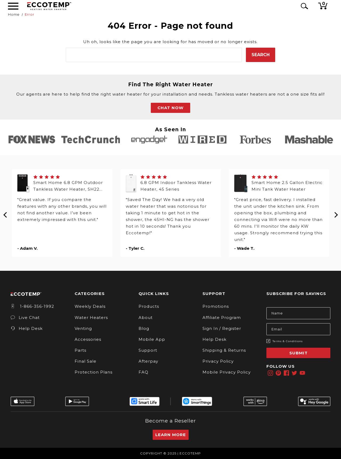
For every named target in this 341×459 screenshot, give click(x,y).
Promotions (215, 306)
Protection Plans (93, 372)
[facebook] (286, 373)
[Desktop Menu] (13, 6)
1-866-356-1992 (32, 306)
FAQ (143, 372)
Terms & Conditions (288, 341)
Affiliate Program (221, 317)
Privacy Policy (218, 361)
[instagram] (270, 373)
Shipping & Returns (224, 350)
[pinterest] (278, 373)
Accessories (88, 339)
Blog (144, 328)
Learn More (170, 434)
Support (148, 350)
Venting (83, 328)
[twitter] (294, 373)
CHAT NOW (170, 107)
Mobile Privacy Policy (226, 372)
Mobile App (152, 339)
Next (336, 213)
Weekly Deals (90, 306)
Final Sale (85, 361)
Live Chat (25, 317)
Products (149, 306)
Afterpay (148, 361)
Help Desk (27, 328)
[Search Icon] (303, 6)
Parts (80, 350)
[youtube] (302, 373)
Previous (5, 213)
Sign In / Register (221, 328)
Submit (298, 352)
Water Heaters (91, 317)
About (146, 317)
